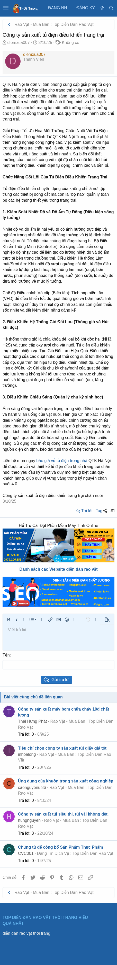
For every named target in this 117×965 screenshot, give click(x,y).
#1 (113, 511)
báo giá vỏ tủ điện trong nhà (61, 460)
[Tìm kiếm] (111, 8)
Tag (99, 511)
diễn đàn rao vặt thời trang (26, 933)
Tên (6, 655)
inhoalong (27, 754)
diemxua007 (18, 42)
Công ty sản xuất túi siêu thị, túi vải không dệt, (63, 814)
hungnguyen (29, 820)
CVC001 (25, 853)
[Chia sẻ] (105, 511)
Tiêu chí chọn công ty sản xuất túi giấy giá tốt (62, 748)
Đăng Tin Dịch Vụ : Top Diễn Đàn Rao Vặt (75, 853)
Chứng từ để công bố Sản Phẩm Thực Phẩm (60, 847)
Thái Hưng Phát (32, 721)
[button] (6, 8)
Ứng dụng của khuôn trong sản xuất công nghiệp (65, 781)
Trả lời (86, 511)
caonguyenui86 (32, 787)
